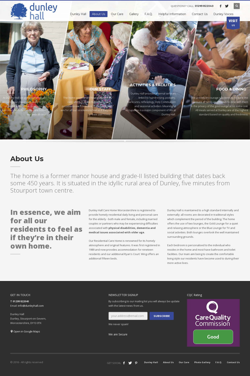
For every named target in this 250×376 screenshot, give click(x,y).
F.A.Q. (218, 362)
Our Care (184, 362)
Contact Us (233, 362)
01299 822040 (204, 5)
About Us (168, 362)
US (233, 23)
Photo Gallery (202, 362)
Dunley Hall (151, 362)
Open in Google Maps (25, 331)
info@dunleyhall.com (31, 305)
